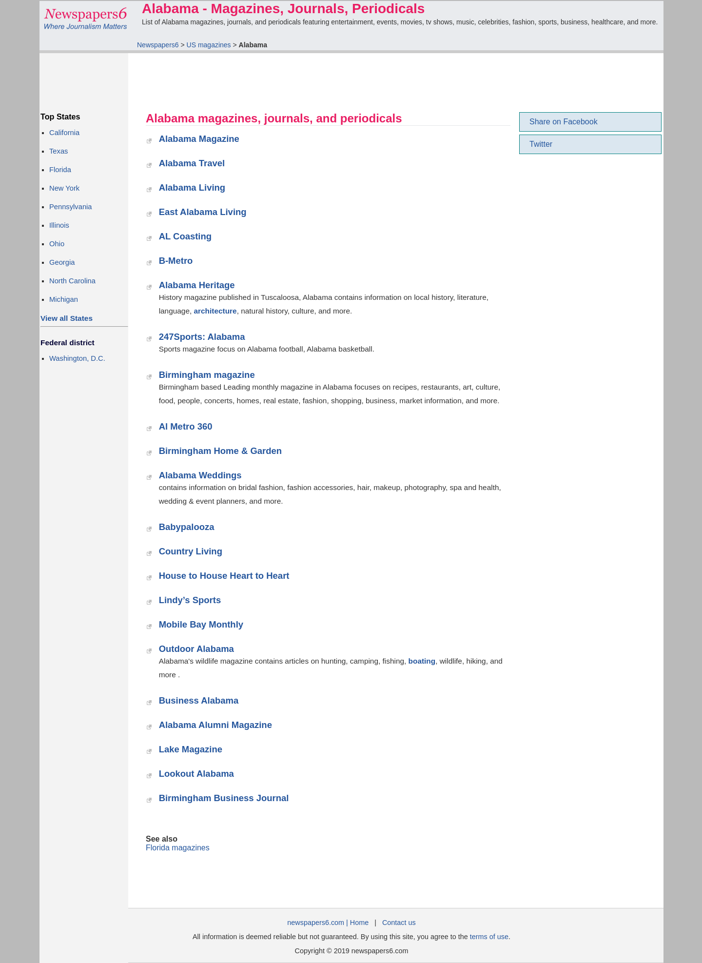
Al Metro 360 (186, 426)
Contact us (399, 922)
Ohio (56, 244)
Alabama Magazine (199, 139)
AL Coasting (185, 236)
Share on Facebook (563, 122)
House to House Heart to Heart (224, 575)
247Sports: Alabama (202, 337)
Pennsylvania (70, 207)
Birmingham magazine (207, 375)
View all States (66, 318)
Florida (60, 170)
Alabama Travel (192, 163)
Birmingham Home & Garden (220, 451)
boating (422, 661)
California (64, 133)
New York (64, 188)
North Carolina (72, 281)
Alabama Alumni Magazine (215, 725)
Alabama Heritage (197, 285)
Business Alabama (199, 700)
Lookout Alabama (196, 773)
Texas (58, 151)
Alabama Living (192, 187)
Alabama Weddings (200, 475)
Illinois (59, 225)
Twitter (540, 144)
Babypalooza (186, 527)
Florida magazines (178, 848)
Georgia (62, 262)
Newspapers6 (158, 45)
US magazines (209, 45)
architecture (215, 311)
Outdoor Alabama (196, 649)
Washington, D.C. (77, 358)
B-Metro (176, 260)
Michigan (63, 299)
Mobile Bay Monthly (201, 624)
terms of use (489, 937)
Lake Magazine (190, 749)
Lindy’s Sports (190, 600)
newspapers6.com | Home (328, 922)
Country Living (190, 551)
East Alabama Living (203, 212)
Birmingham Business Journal (224, 798)
